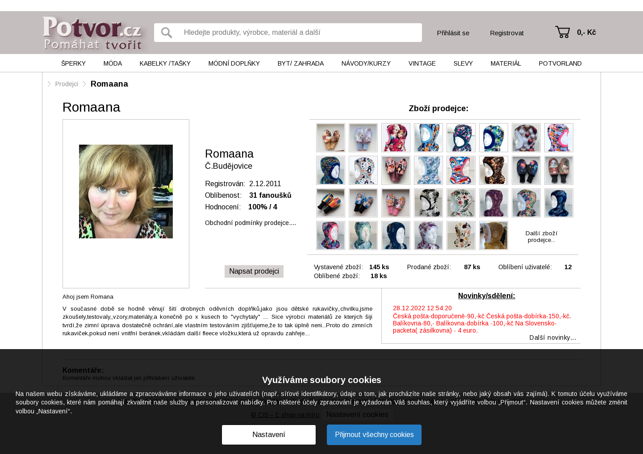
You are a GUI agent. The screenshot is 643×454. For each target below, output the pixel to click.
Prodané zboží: (429, 267)
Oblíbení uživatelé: (525, 267)
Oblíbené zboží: (337, 275)
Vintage (422, 63)
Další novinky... (553, 337)
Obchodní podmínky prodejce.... (250, 222)
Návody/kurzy (366, 63)
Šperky (73, 63)
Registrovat (507, 33)
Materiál (506, 63)
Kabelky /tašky (165, 63)
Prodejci (66, 83)
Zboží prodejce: (438, 108)
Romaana (109, 83)
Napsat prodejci (254, 271)
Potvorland (560, 63)
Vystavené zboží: (338, 267)
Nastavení (268, 434)
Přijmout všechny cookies (374, 434)
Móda (113, 63)
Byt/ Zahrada (301, 63)
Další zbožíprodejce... (542, 236)
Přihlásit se (453, 33)
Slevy (463, 63)
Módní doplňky (234, 63)
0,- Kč (586, 32)
